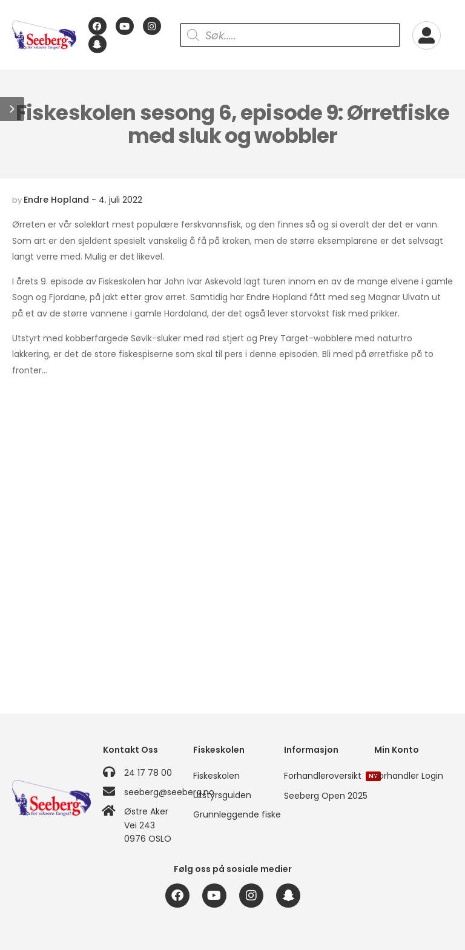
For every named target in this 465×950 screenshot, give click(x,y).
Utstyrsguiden (222, 795)
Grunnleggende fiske (232, 814)
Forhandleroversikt (323, 776)
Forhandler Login (408, 776)
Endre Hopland (56, 200)
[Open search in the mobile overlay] (290, 35)
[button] (12, 109)
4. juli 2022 (120, 200)
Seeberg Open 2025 (323, 796)
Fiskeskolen (216, 776)
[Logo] (44, 35)
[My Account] (426, 35)
